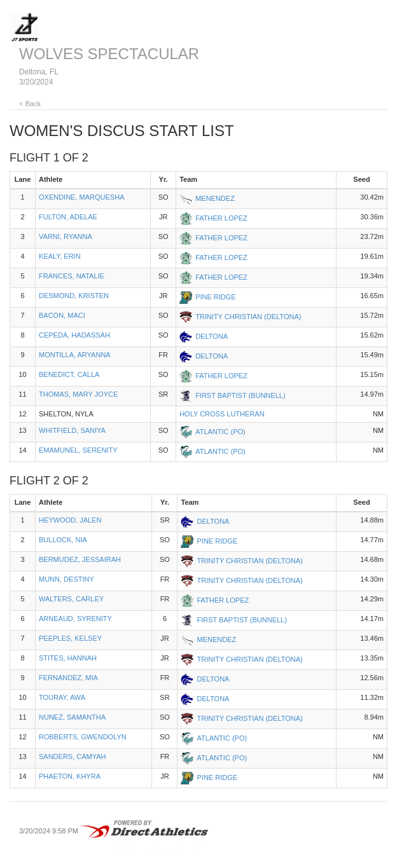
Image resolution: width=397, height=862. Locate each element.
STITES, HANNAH (68, 658)
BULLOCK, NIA (63, 540)
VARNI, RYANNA (65, 236)
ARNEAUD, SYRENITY (75, 618)
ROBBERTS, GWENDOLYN (83, 737)
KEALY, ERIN (60, 256)
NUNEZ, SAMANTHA (72, 717)
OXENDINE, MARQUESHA (81, 197)
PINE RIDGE (215, 297)
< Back (30, 103)
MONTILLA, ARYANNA (75, 355)
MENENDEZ (215, 198)
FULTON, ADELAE (68, 217)
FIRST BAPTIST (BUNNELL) (240, 395)
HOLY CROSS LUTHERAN (221, 414)
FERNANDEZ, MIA (68, 677)
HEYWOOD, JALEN (70, 520)
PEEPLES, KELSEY (70, 638)
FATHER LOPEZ (221, 218)
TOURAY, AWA (62, 697)
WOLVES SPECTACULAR (109, 53)
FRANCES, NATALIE (71, 276)
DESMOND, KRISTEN (74, 295)
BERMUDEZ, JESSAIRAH (80, 559)
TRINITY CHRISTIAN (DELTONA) (248, 316)
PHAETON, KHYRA (70, 776)
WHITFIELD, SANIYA (72, 430)
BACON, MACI (62, 315)
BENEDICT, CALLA (69, 374)
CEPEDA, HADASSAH (74, 335)
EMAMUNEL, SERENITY (78, 450)
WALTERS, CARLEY (71, 599)
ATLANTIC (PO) (220, 431)
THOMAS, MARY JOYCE (78, 394)
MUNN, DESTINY (66, 579)
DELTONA (211, 336)
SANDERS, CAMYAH (72, 756)
